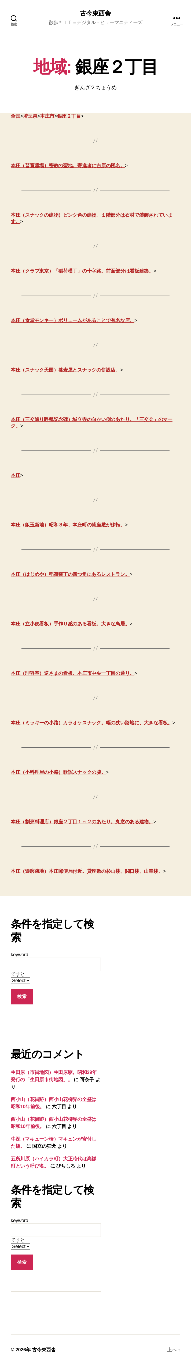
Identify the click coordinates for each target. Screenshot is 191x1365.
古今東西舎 (95, 13)
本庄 (15, 475)
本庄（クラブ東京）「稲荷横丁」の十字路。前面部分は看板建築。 (82, 271)
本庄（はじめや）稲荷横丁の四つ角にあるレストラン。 (70, 574)
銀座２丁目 (69, 116)
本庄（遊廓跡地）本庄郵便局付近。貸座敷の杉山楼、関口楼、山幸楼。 (87, 871)
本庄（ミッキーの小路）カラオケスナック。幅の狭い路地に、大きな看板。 (91, 722)
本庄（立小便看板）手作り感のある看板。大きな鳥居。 (70, 623)
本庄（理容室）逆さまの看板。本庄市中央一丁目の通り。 (72, 673)
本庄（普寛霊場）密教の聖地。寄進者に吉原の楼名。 (68, 165)
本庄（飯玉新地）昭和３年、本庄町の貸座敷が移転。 (68, 524)
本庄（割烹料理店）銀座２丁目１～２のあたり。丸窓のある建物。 (82, 821)
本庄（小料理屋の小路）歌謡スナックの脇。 (58, 772)
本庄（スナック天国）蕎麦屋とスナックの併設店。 (65, 370)
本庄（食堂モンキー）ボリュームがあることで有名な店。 (72, 320)
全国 (15, 116)
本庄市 (47, 116)
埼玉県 (30, 116)
